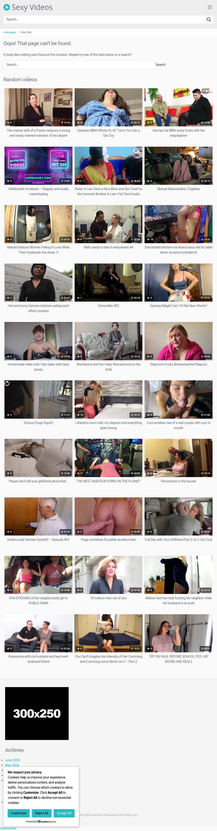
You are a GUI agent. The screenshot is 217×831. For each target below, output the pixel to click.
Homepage (9, 32)
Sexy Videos (28, 7)
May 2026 (12, 765)
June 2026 (12, 760)
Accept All (64, 813)
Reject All (41, 813)
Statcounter (8, 828)
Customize (18, 813)
